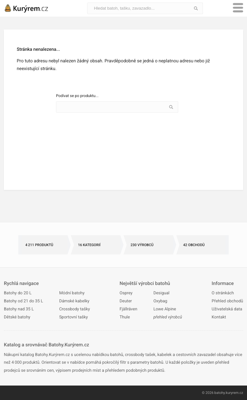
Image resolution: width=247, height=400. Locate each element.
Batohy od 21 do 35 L (23, 301)
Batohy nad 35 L (19, 309)
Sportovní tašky (73, 317)
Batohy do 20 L (18, 293)
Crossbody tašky (74, 309)
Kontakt (219, 317)
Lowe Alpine (164, 309)
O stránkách (223, 293)
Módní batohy (72, 293)
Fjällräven (128, 309)
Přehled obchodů (227, 301)
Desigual (161, 293)
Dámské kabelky (74, 301)
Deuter (126, 301)
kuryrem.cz (234, 393)
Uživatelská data (227, 309)
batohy (220, 393)
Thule (125, 317)
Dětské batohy (17, 317)
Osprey (126, 293)
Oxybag (160, 301)
